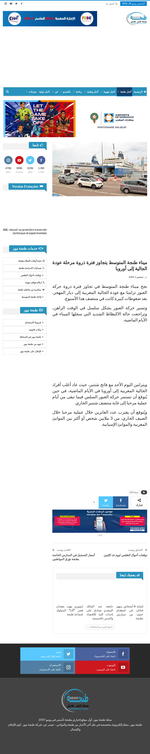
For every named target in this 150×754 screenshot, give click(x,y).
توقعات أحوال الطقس (31, 275)
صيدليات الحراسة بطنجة (32, 268)
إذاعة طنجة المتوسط (31, 297)
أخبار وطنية (92, 91)
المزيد (20, 91)
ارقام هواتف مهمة (35, 282)
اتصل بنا (111, 3)
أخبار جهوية (109, 91)
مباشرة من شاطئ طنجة (31, 289)
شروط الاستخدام (33, 322)
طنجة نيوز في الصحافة (30, 337)
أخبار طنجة (125, 91)
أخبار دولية (44, 91)
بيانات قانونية (35, 329)
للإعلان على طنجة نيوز (30, 351)
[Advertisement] (75, 54)
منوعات (33, 91)
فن (56, 91)
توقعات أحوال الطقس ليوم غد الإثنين (125, 555)
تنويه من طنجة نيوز (32, 344)
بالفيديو (67, 91)
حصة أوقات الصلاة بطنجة (31, 261)
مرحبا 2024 (134, 492)
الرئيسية (140, 91)
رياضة (79, 91)
